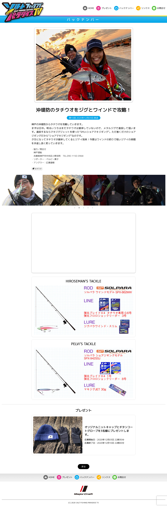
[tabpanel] (22, 190)
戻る (83, 466)
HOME (48, 477)
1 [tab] (74, 207)
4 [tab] (88, 207)
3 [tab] (83, 207)
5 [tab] (92, 207)
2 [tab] (79, 207)
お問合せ (119, 477)
